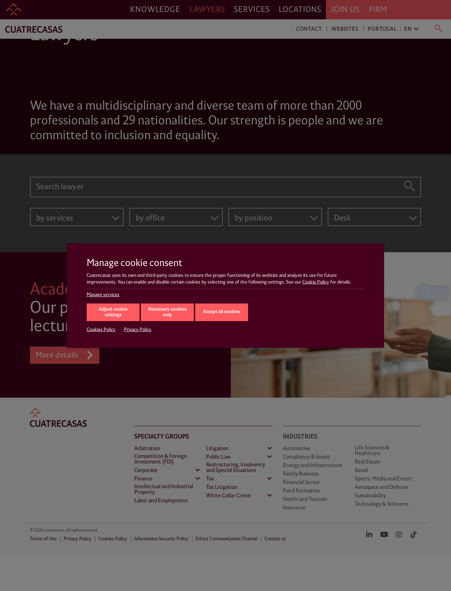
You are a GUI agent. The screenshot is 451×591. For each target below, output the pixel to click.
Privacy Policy (138, 329)
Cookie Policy (315, 282)
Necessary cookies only (167, 312)
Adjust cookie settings (113, 312)
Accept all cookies (221, 312)
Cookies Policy (101, 329)
